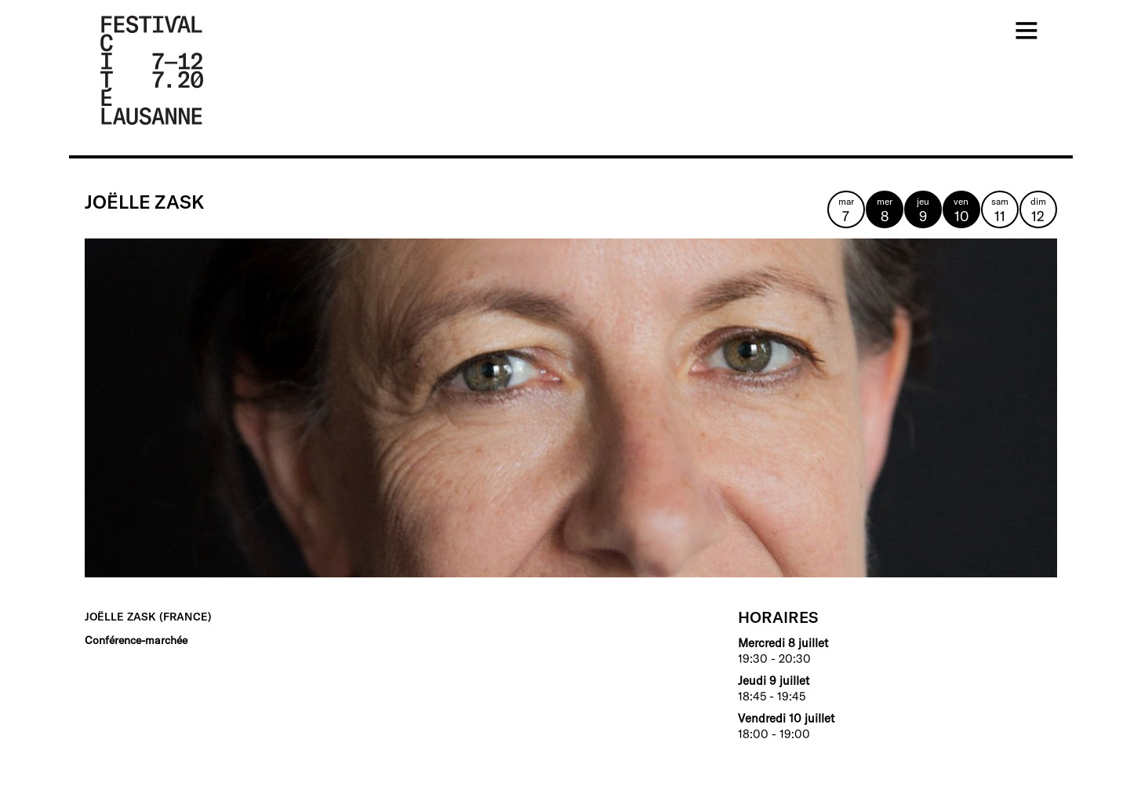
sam (1000, 210)
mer (884, 210)
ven (961, 210)
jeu (923, 210)
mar (846, 210)
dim (1038, 210)
